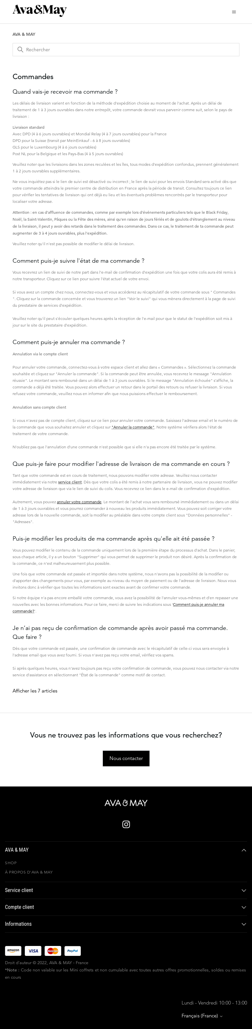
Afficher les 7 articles (35, 691)
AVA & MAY (24, 34)
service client (70, 481)
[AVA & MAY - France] (126, 803)
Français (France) (202, 1015)
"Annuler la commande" (132, 427)
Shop (11, 862)
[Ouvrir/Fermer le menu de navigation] (234, 11)
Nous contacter (126, 758)
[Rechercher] (126, 49)
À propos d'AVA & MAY (29, 872)
